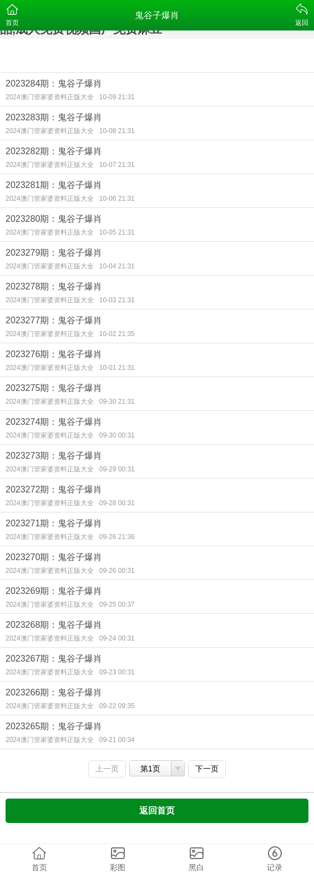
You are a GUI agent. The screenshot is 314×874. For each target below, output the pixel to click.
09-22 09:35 (117, 706)
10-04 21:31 (117, 266)
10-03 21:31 (117, 300)
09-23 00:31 (117, 672)
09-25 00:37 (117, 604)
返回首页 (157, 810)
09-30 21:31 (117, 401)
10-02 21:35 (117, 334)
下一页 (207, 768)
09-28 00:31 (117, 503)
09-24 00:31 (117, 638)
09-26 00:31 (117, 571)
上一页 (107, 768)
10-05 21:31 (117, 232)
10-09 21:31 (117, 97)
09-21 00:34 (117, 740)
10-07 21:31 (117, 165)
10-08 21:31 (117, 131)
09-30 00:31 (117, 435)
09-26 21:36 (117, 537)
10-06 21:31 (117, 198)
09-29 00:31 (117, 469)
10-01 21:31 (117, 368)
